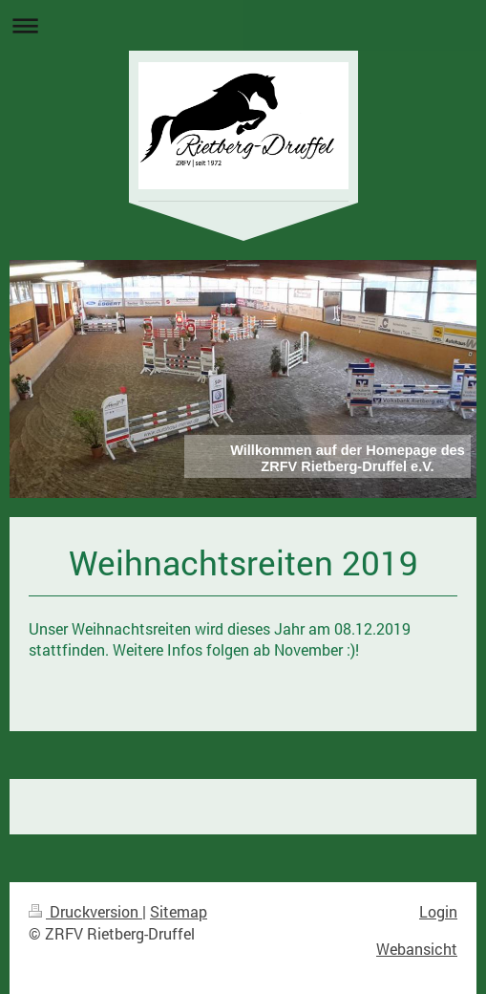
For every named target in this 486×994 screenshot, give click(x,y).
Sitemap (178, 911)
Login (438, 911)
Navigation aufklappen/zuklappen (243, 25)
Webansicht (416, 949)
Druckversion (85, 911)
